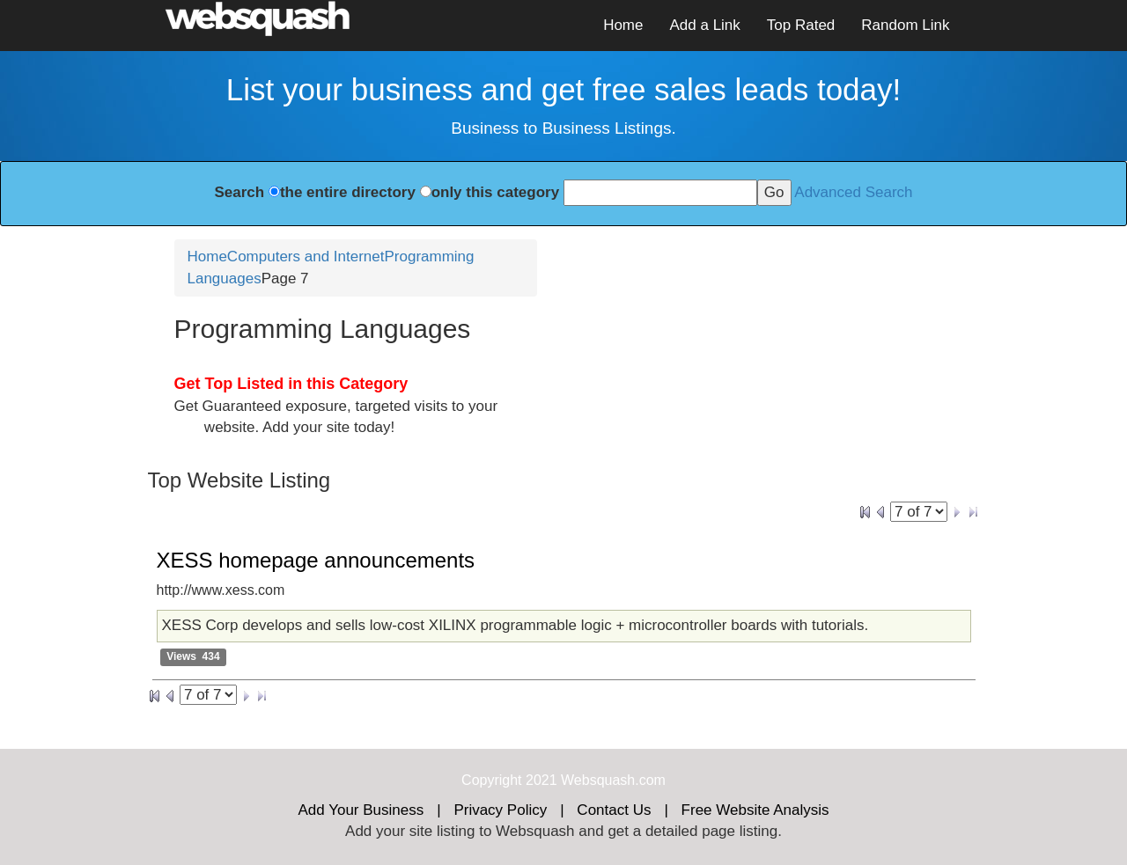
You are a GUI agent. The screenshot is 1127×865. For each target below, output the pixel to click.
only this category (495, 192)
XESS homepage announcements (316, 560)
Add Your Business (361, 810)
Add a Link (704, 25)
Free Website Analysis (755, 810)
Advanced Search (853, 192)
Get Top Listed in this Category (291, 383)
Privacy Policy (500, 810)
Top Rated (801, 25)
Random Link (905, 25)
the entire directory (348, 192)
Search (239, 192)
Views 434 (193, 657)
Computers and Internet (306, 256)
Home (623, 25)
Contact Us (614, 810)
